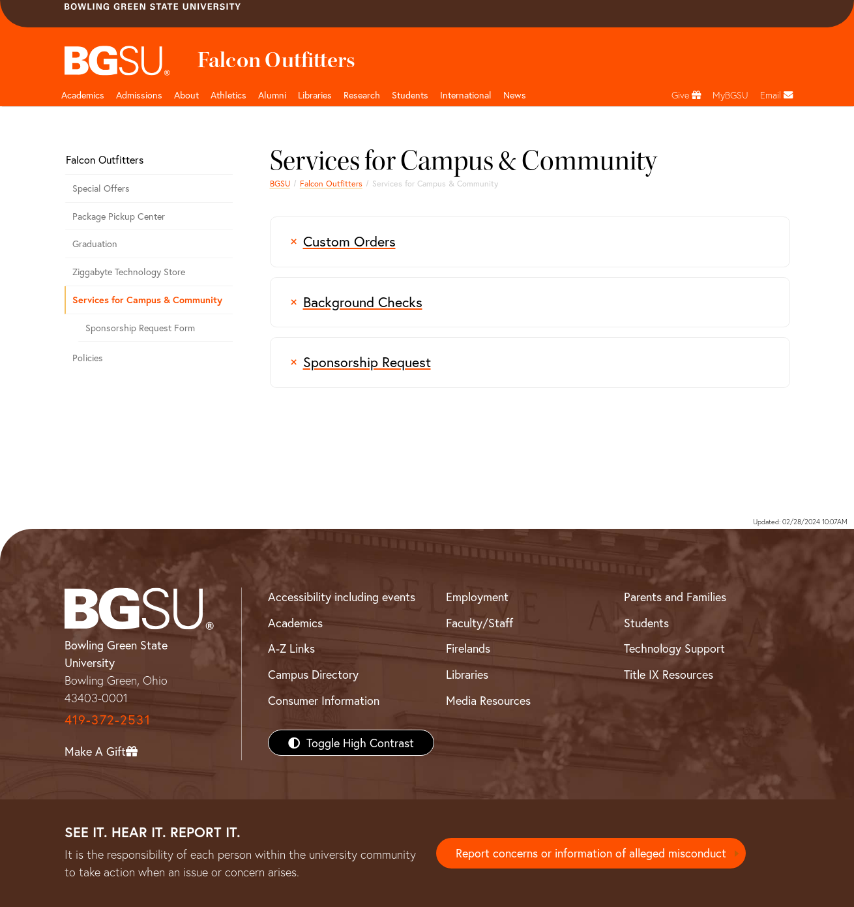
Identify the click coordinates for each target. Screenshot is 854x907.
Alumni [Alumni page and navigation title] (272, 95)
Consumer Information (323, 700)
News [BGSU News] (514, 95)
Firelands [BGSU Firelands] (468, 648)
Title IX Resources (668, 674)
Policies (87, 357)
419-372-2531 (108, 719)
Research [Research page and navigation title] (362, 95)
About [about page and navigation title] (186, 95)
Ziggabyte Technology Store (128, 271)
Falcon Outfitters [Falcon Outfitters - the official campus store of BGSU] (331, 183)
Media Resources (488, 700)
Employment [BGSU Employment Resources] (477, 596)
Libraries (315, 95)
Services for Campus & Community (147, 299)
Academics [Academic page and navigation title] (82, 95)
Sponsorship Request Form (140, 327)
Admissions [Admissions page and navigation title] (139, 95)
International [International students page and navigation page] (466, 95)
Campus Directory (313, 674)
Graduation (94, 243)
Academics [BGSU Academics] (295, 623)
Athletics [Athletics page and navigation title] (228, 95)
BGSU (280, 183)
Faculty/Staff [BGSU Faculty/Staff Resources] (479, 623)
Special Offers (101, 188)
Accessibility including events (341, 596)
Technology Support (674, 648)
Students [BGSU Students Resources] (646, 623)
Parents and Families (675, 596)
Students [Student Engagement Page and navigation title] (410, 95)
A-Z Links (291, 648)
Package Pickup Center (118, 216)
